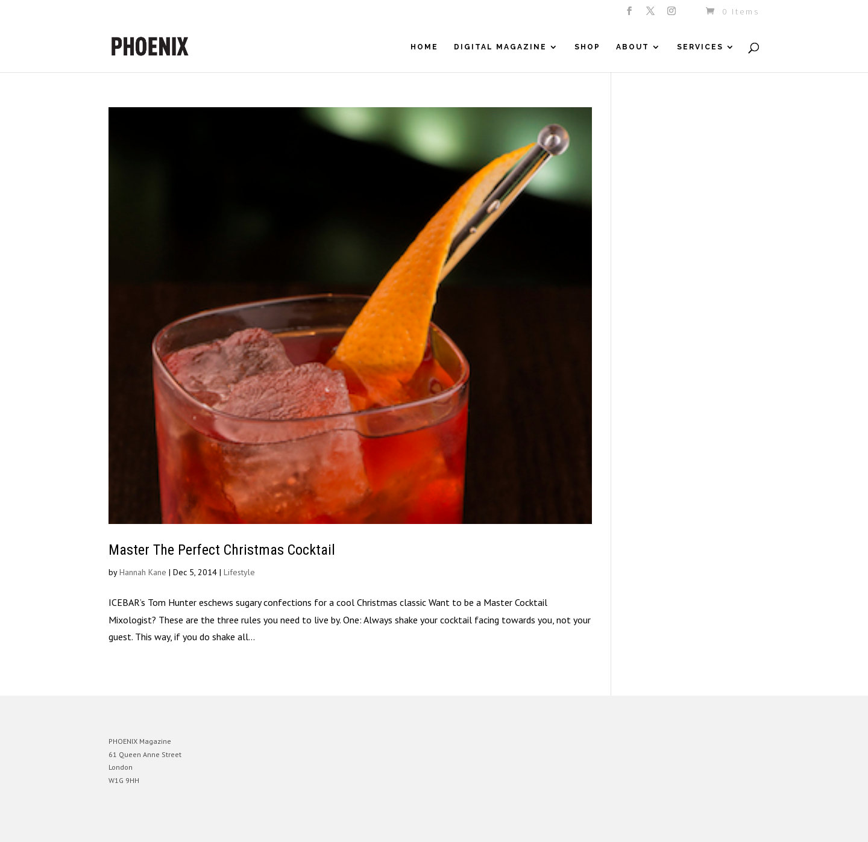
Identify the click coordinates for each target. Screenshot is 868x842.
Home (424, 47)
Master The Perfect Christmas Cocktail (221, 549)
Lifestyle (239, 572)
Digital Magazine (500, 47)
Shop (587, 47)
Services (700, 47)
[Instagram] (672, 14)
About (632, 47)
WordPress (239, 824)
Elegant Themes (164, 824)
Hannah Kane (142, 572)
